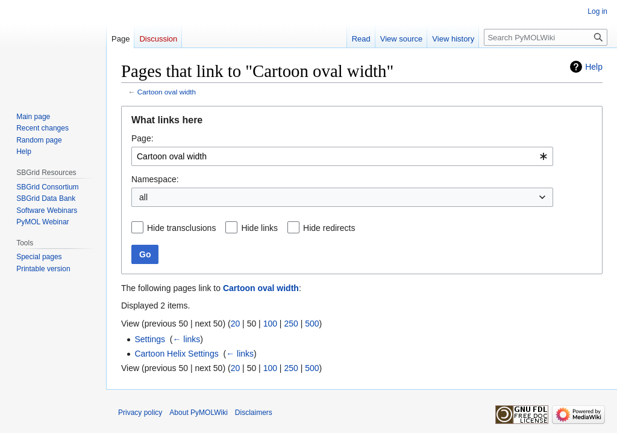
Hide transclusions (181, 228)
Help (594, 67)
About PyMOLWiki (198, 412)
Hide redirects (329, 228)
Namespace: (155, 179)
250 (291, 323)
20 (235, 323)
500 (312, 323)
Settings (149, 339)
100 (270, 323)
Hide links (259, 228)
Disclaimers (253, 412)
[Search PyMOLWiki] (545, 37)
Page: (142, 138)
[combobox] (342, 156)
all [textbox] (143, 197)
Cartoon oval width (166, 92)
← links (186, 339)
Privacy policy (140, 412)
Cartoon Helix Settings (176, 353)
